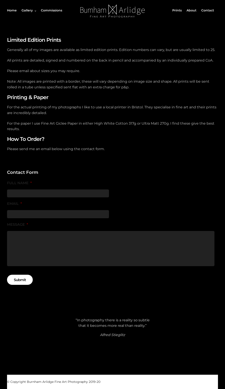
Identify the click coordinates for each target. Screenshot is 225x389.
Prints (177, 10)
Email (14, 204)
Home (12, 10)
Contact (207, 10)
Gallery (27, 10)
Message (17, 224)
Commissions (51, 10)
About (191, 10)
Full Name (19, 183)
